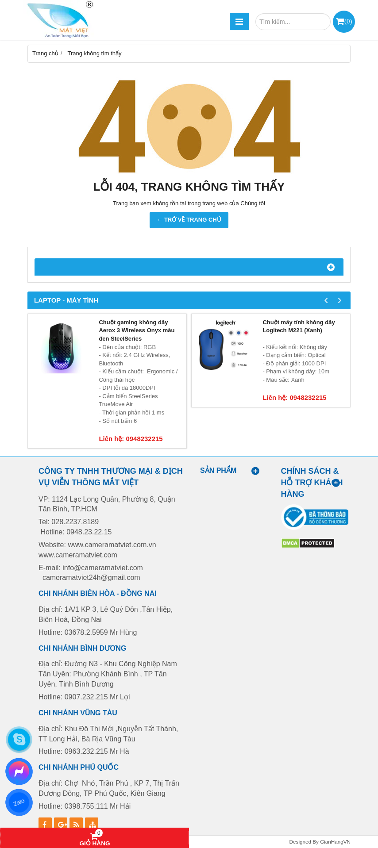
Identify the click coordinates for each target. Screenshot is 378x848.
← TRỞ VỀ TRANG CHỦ (189, 219)
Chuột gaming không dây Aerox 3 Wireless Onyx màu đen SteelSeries (136, 330)
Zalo (18, 802)
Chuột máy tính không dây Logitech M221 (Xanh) (298, 326)
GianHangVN (335, 841)
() (348, 21)
